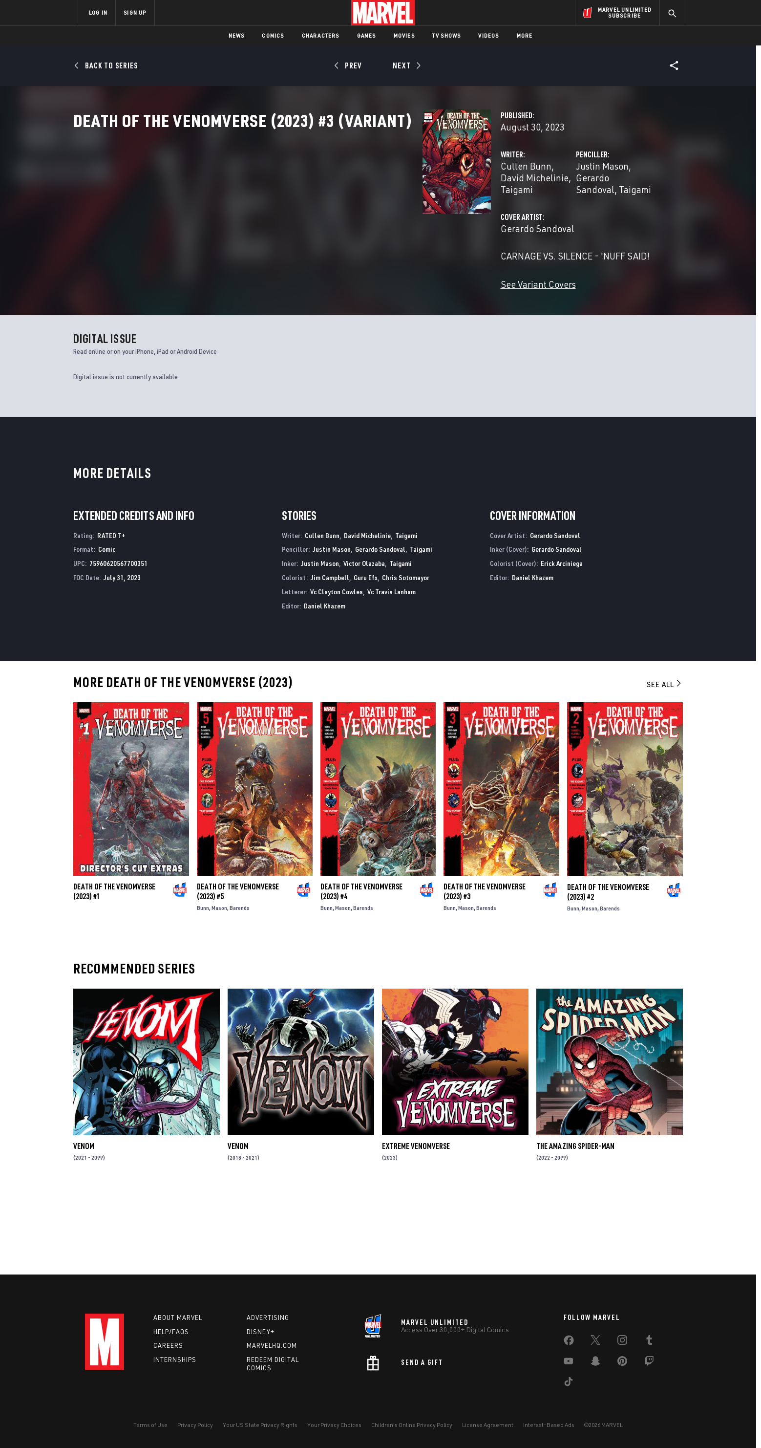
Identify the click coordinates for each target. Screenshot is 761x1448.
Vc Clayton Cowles (336, 673)
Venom (83, 1228)
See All (665, 766)
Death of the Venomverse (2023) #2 (608, 973)
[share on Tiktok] (568, 1383)
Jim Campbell (330, 659)
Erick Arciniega (562, 645)
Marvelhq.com (272, 1346)
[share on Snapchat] (595, 1363)
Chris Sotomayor (405, 659)
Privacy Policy (195, 1424)
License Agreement (487, 1424)
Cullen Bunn (281, 209)
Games (366, 35)
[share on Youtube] (568, 1363)
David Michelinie (345, 209)
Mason (219, 990)
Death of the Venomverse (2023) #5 (238, 973)
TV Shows (446, 35)
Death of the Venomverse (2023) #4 (361, 973)
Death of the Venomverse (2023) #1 (114, 973)
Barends (240, 990)
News (237, 35)
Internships (174, 1360)
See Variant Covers (293, 303)
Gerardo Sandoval (548, 209)
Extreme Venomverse (416, 1228)
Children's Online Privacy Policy (411, 1424)
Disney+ (261, 1332)
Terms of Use (150, 1424)
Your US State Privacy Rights (260, 1424)
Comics (273, 35)
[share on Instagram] (622, 1342)
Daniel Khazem (324, 687)
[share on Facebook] (569, 1342)
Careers (168, 1346)
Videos (488, 35)
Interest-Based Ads (548, 1424)
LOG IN (98, 12)
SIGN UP (135, 12)
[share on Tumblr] (649, 1342)
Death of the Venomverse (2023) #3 (485, 973)
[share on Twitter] (595, 1342)
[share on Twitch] (649, 1363)
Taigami (399, 209)
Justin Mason (480, 209)
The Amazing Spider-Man (575, 1228)
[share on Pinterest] (622, 1363)
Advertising (268, 1317)
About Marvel (177, 1317)
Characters (320, 35)
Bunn (203, 990)
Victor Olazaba (364, 645)
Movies (404, 35)
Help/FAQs (171, 1332)
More (525, 35)
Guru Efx (366, 659)
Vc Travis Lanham (391, 673)
